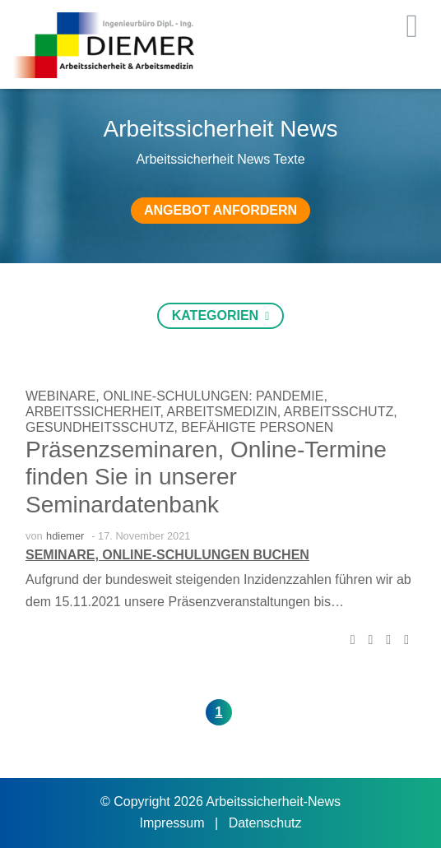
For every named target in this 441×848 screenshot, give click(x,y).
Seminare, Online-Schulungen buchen (167, 555)
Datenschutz (265, 823)
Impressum (173, 823)
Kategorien (217, 315)
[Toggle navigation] (412, 26)
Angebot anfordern (220, 210)
